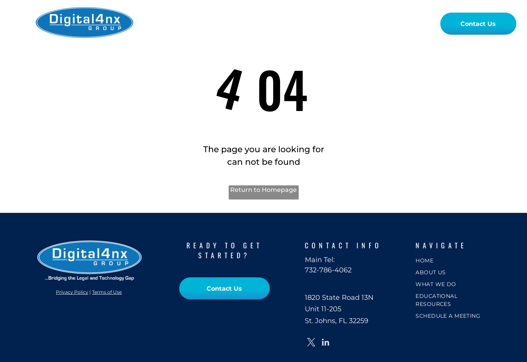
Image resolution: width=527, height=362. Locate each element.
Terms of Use (107, 292)
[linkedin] (325, 343)
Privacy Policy (72, 292)
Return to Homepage (263, 189)
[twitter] (311, 343)
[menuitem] (174, 23)
